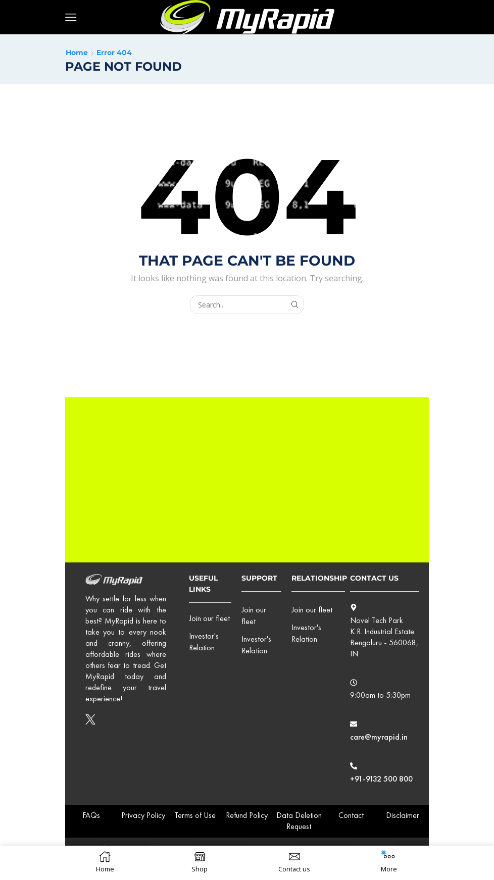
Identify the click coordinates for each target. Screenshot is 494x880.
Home (77, 52)
